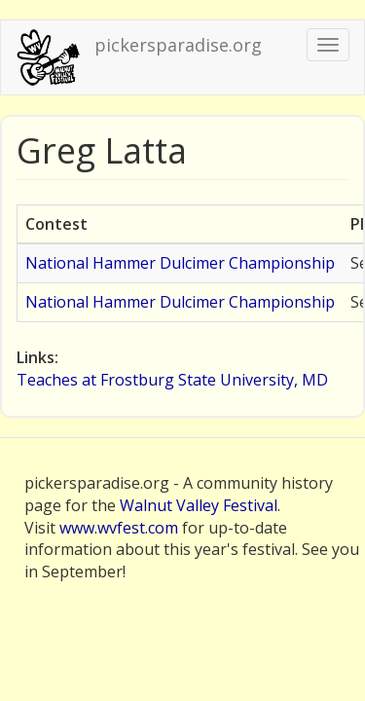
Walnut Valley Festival (198, 505)
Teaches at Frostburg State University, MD (172, 379)
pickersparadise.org (178, 44)
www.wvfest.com (118, 527)
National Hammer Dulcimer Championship (180, 263)
